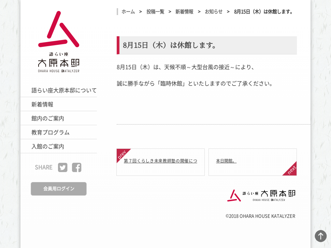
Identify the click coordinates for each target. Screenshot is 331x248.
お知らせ (213, 11)
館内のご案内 (47, 118)
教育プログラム (50, 132)
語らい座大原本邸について (64, 90)
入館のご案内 (47, 146)
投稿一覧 (155, 11)
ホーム (128, 11)
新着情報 (42, 104)
